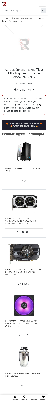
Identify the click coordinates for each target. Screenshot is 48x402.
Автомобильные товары (32, 18)
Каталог (15, 18)
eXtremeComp (27, 1)
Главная (6, 18)
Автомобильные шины (12, 21)
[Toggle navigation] (42, 4)
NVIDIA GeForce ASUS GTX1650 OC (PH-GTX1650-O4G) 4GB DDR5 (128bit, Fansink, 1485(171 (23, 272)
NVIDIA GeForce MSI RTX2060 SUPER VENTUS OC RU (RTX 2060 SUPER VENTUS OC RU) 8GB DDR (22, 221)
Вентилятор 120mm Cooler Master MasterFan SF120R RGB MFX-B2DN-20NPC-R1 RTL (21, 323)
